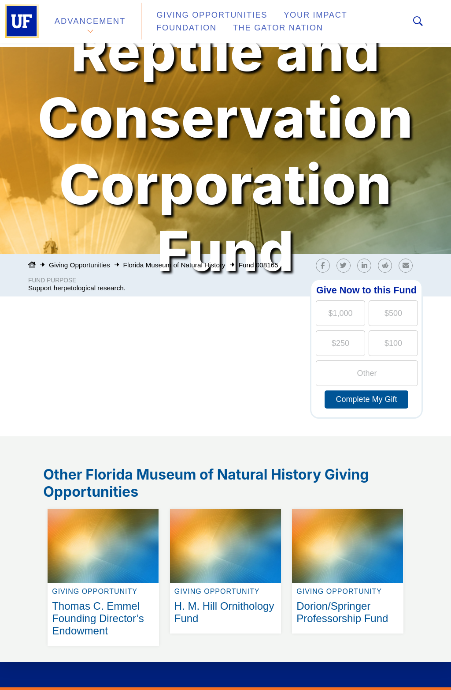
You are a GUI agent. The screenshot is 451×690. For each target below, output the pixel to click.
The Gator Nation (191, 28)
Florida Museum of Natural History (174, 265)
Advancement (90, 23)
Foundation (363, 19)
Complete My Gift (366, 399)
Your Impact (293, 19)
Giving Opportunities (200, 19)
